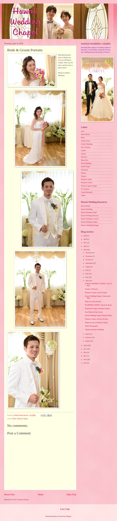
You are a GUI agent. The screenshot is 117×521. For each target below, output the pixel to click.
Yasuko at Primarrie (91, 289)
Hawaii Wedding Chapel (89, 212)
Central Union (85, 141)
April (87, 281)
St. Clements (85, 189)
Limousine (84, 170)
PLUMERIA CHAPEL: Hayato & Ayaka (98, 305)
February (88, 337)
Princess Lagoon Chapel (89, 186)
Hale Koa (84, 157)
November (89, 256)
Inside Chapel (85, 166)
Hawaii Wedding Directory (90, 216)
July (87, 270)
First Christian (85, 147)
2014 (85, 359)
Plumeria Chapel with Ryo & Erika (96, 319)
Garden (83, 150)
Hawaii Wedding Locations (90, 219)
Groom (60, 60)
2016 (85, 352)
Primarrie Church (86, 182)
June (87, 274)
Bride (14, 419)
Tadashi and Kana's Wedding (94, 329)
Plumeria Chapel (22, 419)
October (88, 260)
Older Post (71, 494)
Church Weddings (87, 144)
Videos (83, 195)
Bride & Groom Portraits (93, 301)
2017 (85, 349)
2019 (85, 250)
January (88, 341)
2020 (85, 246)
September (89, 263)
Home (40, 494)
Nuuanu (83, 176)
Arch (82, 131)
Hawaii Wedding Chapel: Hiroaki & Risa (98, 315)
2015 (85, 356)
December (89, 253)
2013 (85, 363)
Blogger (68, 516)
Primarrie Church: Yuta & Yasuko (96, 292)
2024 (85, 239)
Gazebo (83, 154)
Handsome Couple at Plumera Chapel (97, 308)
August (88, 267)
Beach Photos (85, 134)
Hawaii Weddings (87, 209)
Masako (83, 173)
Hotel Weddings (86, 163)
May (87, 277)
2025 (85, 236)
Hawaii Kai (84, 160)
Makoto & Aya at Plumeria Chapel (96, 322)
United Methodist (86, 192)
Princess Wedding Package (89, 225)
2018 (85, 345)
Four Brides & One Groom (94, 312)
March (87, 334)
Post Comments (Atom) (21, 499)
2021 (85, 243)
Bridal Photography (91, 326)
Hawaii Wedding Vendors (89, 222)
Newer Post (9, 494)
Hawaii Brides (85, 206)
